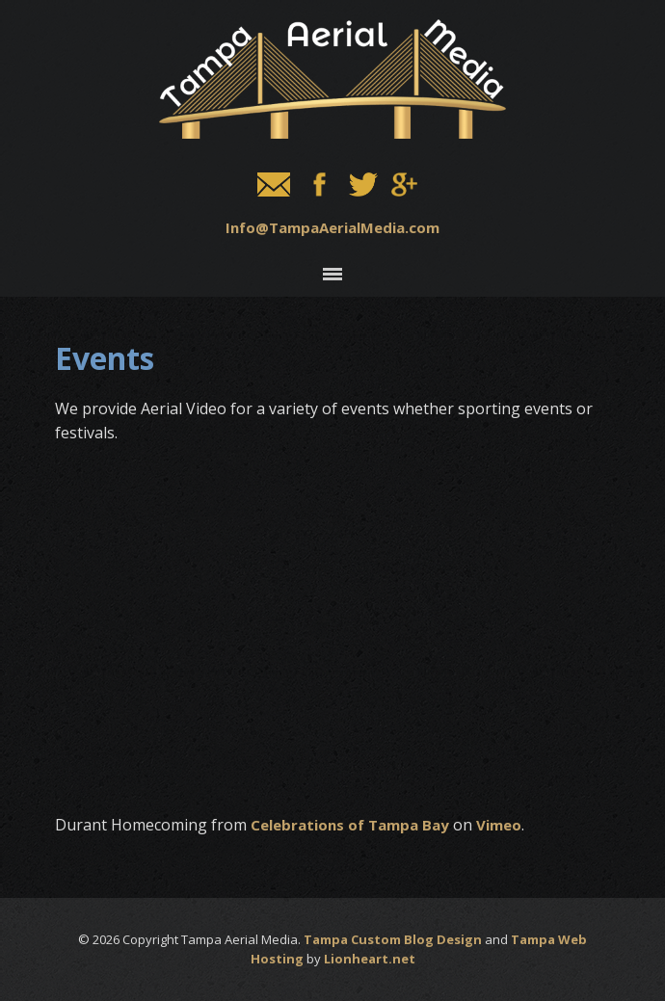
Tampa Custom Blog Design (393, 939)
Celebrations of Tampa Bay (350, 824)
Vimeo (498, 824)
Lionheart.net (369, 958)
